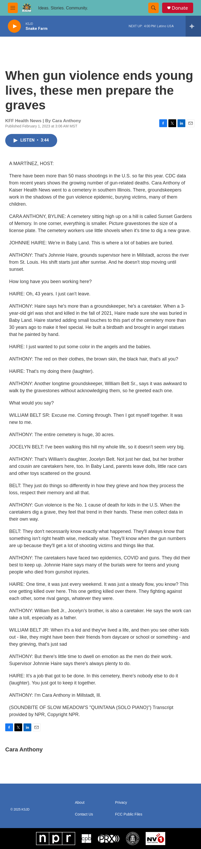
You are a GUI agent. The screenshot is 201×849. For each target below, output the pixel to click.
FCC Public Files (128, 814)
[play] (14, 26)
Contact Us (84, 814)
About (80, 803)
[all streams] (193, 26)
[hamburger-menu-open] (13, 8)
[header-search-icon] (153, 8)
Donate (180, 8)
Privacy (121, 803)
